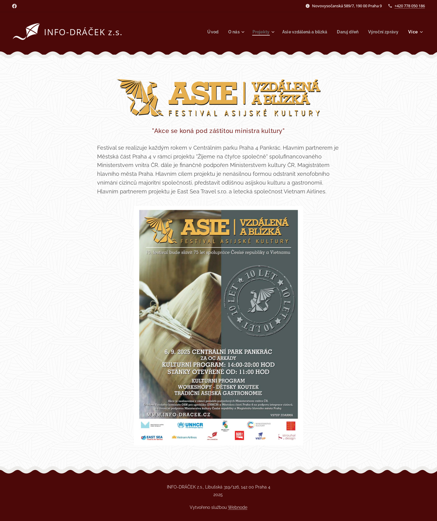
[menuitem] (204, 31)
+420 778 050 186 (410, 6)
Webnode (237, 507)
